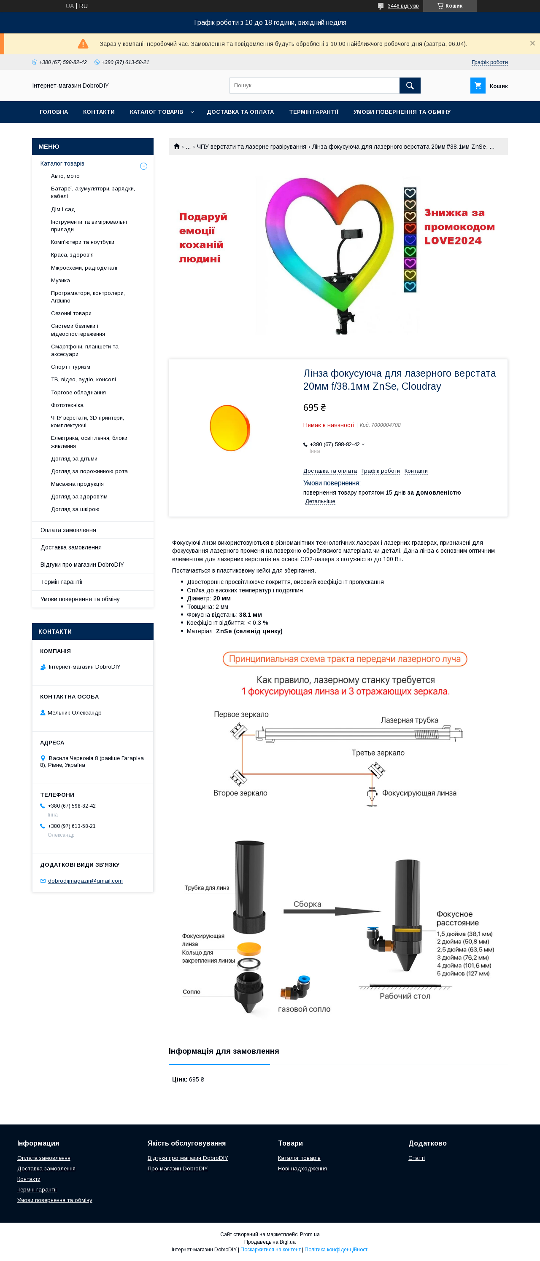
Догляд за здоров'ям (79, 496)
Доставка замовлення (71, 547)
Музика (60, 280)
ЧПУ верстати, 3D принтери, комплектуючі (87, 421)
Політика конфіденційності (337, 1250)
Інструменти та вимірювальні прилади (89, 226)
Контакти (99, 112)
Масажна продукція (77, 484)
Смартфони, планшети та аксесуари (85, 350)
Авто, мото (65, 176)
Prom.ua (310, 1234)
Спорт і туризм (70, 367)
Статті (416, 1158)
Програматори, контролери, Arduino (88, 297)
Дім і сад (63, 209)
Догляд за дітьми (74, 458)
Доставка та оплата (240, 112)
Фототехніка (67, 405)
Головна (54, 112)
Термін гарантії (313, 112)
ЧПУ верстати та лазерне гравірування (251, 146)
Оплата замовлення (68, 530)
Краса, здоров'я (72, 255)
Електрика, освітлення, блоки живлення (89, 442)
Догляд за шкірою (75, 509)
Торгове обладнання (78, 392)
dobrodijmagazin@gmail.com (85, 881)
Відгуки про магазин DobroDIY (82, 564)
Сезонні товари (71, 313)
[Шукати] (410, 86)
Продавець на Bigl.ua (270, 1242)
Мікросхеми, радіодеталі (84, 268)
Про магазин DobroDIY (178, 1168)
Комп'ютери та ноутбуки (82, 242)
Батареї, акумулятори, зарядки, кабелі (93, 192)
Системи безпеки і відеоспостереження (78, 330)
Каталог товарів (156, 112)
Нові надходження (302, 1168)
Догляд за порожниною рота (89, 471)
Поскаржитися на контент (270, 1250)
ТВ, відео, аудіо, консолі (83, 379)
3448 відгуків (403, 6)
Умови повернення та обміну (402, 112)
